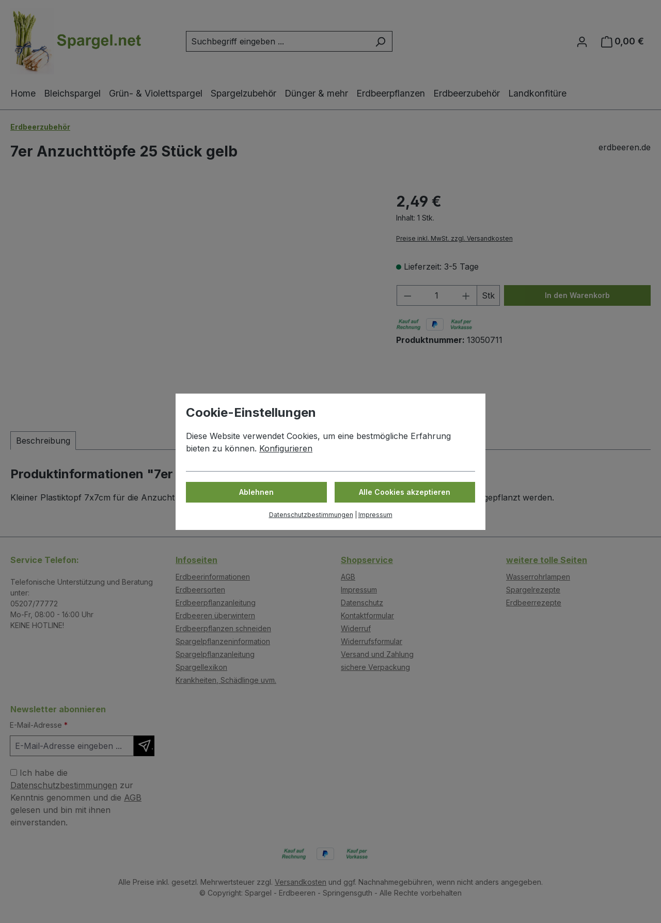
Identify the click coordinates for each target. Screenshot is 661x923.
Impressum (375, 515)
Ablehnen (256, 492)
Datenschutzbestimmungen (311, 515)
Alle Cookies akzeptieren (404, 492)
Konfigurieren (285, 448)
